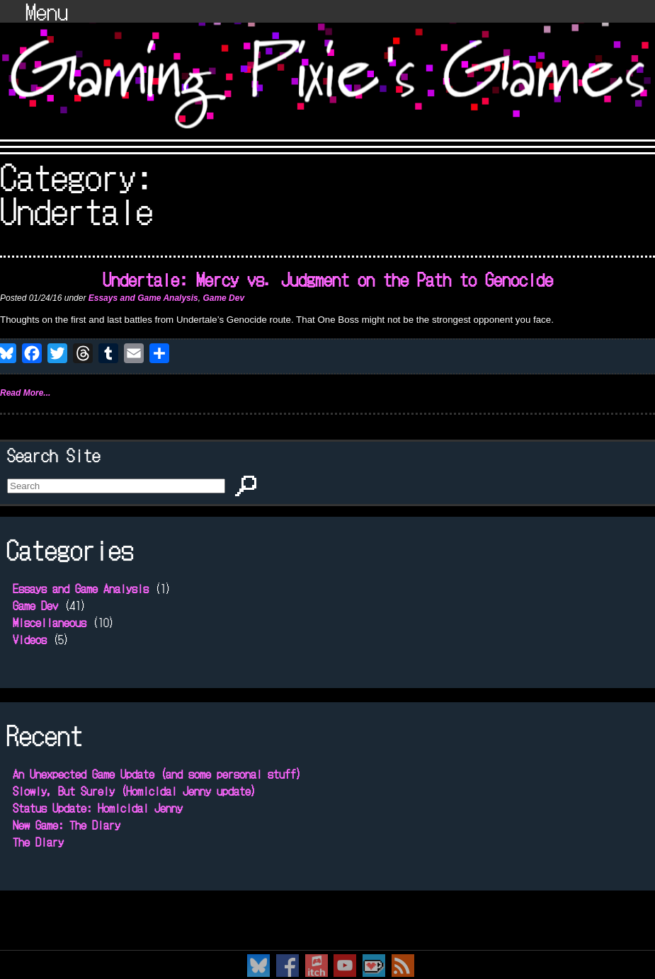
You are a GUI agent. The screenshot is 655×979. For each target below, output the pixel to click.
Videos (30, 639)
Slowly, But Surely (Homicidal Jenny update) (134, 790)
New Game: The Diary (66, 824)
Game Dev (223, 298)
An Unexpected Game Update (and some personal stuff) (157, 773)
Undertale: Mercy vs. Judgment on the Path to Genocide (328, 278)
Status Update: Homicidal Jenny (98, 807)
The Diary (38, 841)
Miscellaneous (49, 622)
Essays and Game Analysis (143, 298)
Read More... (25, 393)
